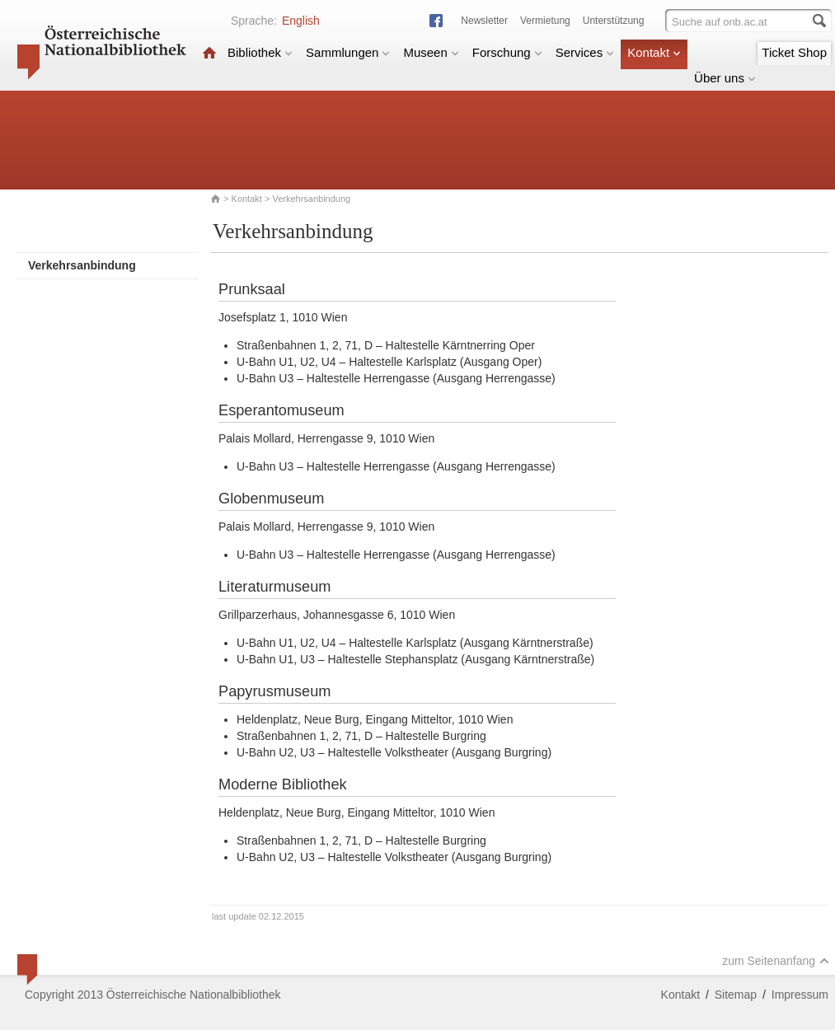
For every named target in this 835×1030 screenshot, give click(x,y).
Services (585, 52)
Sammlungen (348, 52)
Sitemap (736, 994)
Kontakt (654, 52)
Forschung (507, 52)
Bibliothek (260, 52)
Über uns (725, 78)
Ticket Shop (794, 52)
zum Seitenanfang (775, 960)
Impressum (800, 994)
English (301, 20)
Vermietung (545, 20)
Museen (430, 52)
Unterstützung (614, 20)
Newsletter (484, 20)
